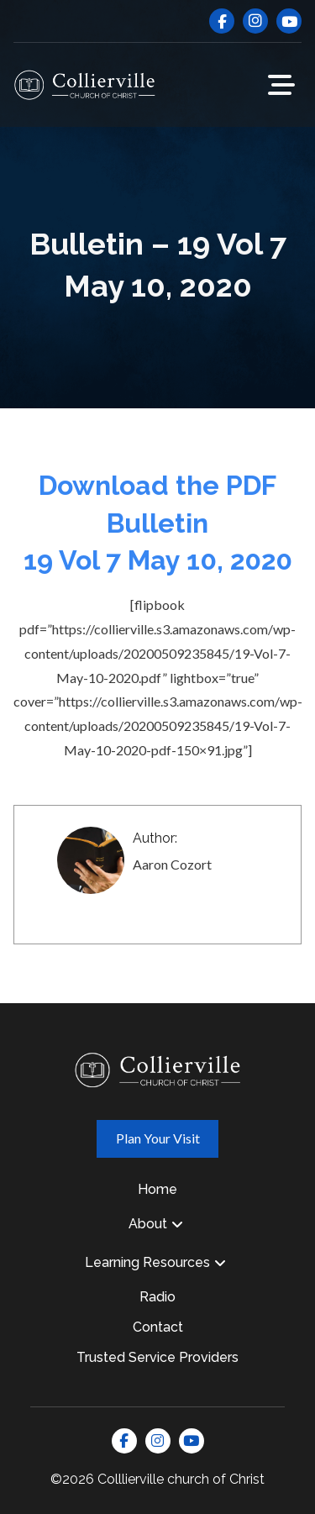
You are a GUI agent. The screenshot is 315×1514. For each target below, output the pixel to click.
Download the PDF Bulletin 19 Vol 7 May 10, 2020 (158, 523)
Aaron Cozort (172, 864)
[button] (281, 85)
